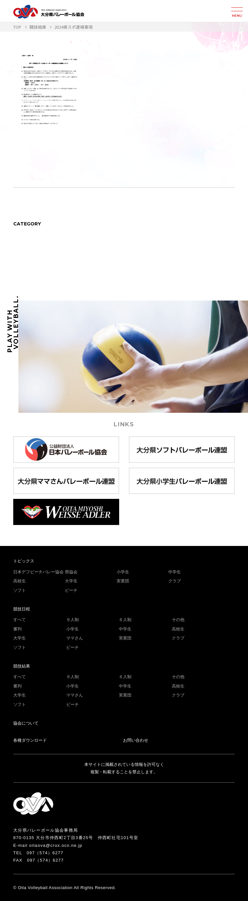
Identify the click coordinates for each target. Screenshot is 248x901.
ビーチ (71, 590)
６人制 (125, 619)
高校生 (19, 581)
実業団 (123, 581)
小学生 (123, 571)
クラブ (174, 581)
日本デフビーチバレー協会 (38, 571)
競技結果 (21, 666)
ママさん (74, 638)
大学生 (71, 581)
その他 (178, 619)
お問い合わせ (135, 740)
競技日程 (21, 609)
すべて (19, 619)
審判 (17, 629)
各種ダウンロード (30, 740)
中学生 (174, 571)
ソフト (19, 590)
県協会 (71, 571)
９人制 (72, 619)
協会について (25, 723)
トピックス (23, 561)
